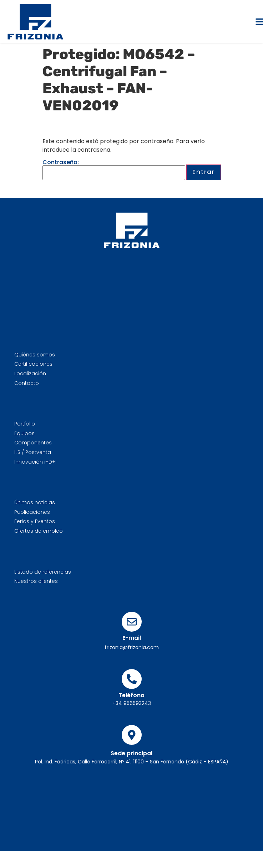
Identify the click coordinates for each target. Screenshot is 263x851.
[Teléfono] (132, 679)
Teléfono (131, 695)
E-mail (131, 638)
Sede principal (131, 753)
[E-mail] (132, 622)
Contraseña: (113, 170)
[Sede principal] (132, 735)
